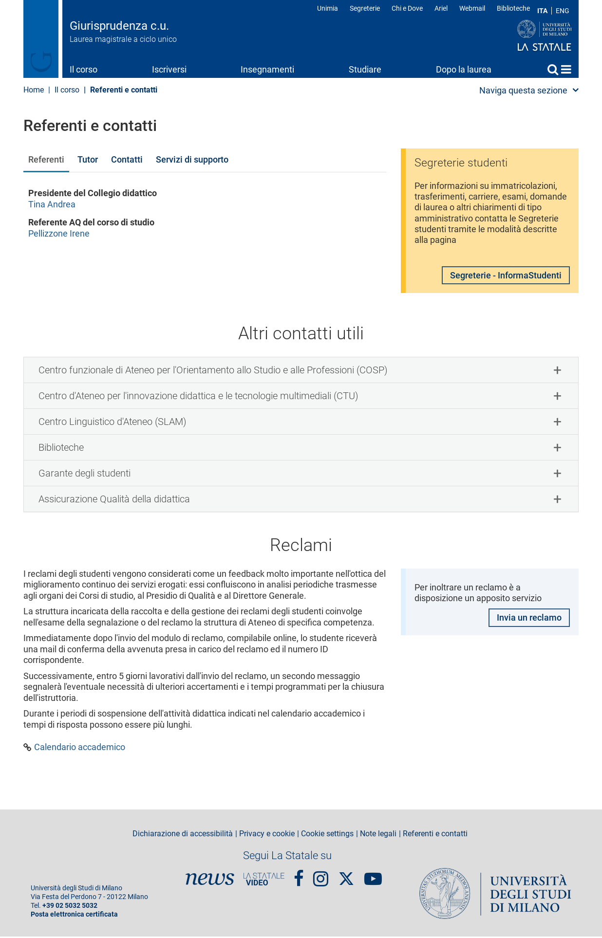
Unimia (327, 8)
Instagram (320, 875)
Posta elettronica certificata (74, 916)
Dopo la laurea (463, 69)
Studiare (365, 69)
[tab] (301, 371)
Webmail (472, 8)
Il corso (83, 69)
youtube (373, 875)
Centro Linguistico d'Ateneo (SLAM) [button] (112, 423)
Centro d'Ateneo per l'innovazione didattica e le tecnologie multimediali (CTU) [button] (198, 397)
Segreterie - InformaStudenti (506, 276)
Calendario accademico (79, 749)
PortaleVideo (264, 880)
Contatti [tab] (127, 159)
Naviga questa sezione (523, 90)
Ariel (441, 8)
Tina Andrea (51, 204)
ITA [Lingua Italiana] (542, 11)
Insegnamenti (267, 69)
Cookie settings (327, 835)
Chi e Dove (407, 8)
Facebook (299, 875)
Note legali (378, 835)
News (210, 880)
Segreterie (365, 8)
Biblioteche (513, 8)
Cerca (553, 69)
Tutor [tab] (87, 159)
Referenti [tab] (46, 159)
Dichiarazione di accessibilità (182, 835)
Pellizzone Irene (59, 233)
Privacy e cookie (267, 835)
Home (566, 69)
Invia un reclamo (529, 619)
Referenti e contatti (435, 835)
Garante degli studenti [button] (84, 474)
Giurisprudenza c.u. (119, 25)
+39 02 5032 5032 (69, 907)
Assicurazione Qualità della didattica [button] (114, 500)
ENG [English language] (562, 11)
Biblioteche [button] (61, 449)
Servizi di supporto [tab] (192, 159)
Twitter (346, 875)
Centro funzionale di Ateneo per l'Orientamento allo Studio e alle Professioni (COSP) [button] (213, 371)
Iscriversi (169, 69)
